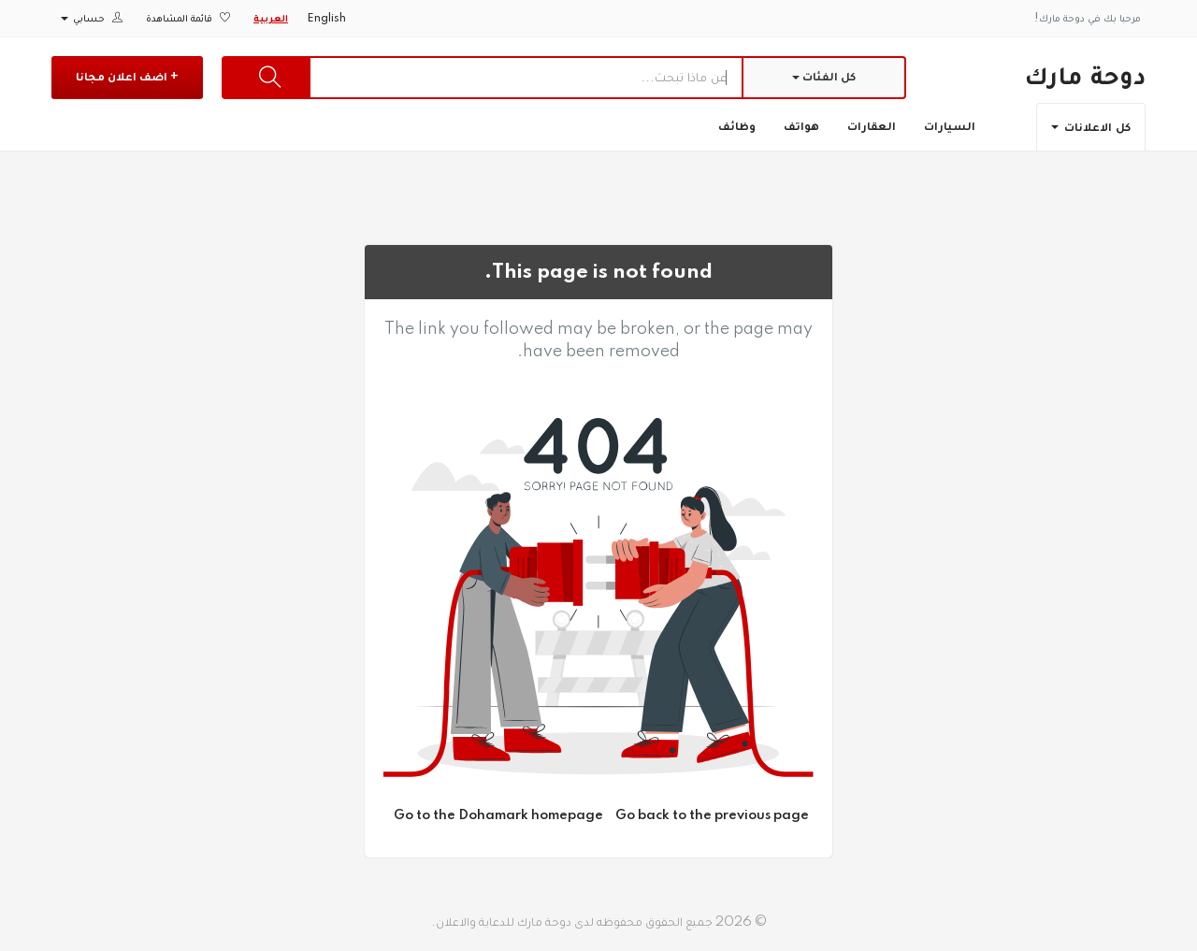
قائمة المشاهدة (188, 18)
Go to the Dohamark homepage (498, 815)
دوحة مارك (1085, 76)
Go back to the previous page (712, 815)
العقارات (871, 126)
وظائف (737, 126)
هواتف (801, 126)
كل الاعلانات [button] (1091, 127)
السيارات (949, 126)
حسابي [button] (92, 18)
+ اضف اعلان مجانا (127, 76)
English (326, 18)
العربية (270, 18)
